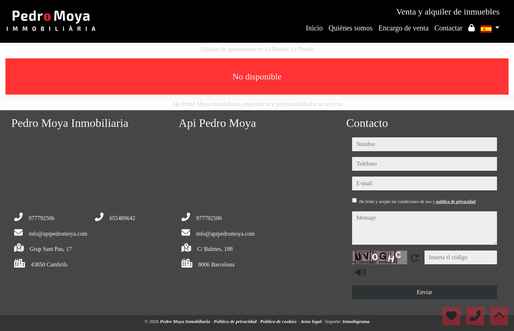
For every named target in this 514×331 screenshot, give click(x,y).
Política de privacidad (236, 321)
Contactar (448, 28)
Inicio (314, 28)
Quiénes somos (351, 28)
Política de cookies (279, 321)
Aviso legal (311, 321)
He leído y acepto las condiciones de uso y (417, 201)
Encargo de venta (404, 28)
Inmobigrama (356, 321)
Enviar (424, 292)
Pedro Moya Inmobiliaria (186, 321)
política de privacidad (456, 201)
